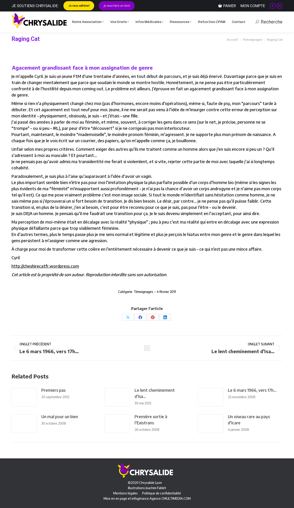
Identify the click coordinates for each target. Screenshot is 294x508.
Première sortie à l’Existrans (151, 419)
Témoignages (143, 292)
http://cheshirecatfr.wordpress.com (45, 266)
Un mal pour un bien (59, 416)
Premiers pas (53, 390)
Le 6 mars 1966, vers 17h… (252, 390)
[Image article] (24, 397)
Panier (227, 6)
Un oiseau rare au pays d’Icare (249, 419)
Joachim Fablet (156, 488)
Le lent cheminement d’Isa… (155, 393)
